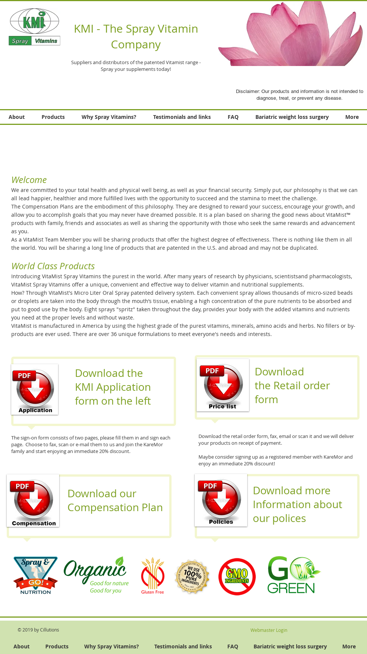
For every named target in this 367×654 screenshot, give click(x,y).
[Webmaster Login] (269, 630)
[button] (282, 33)
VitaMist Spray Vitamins (71, 276)
